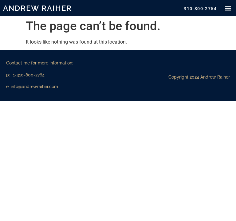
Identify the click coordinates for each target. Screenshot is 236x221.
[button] (228, 8)
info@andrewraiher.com (34, 86)
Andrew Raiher (37, 8)
